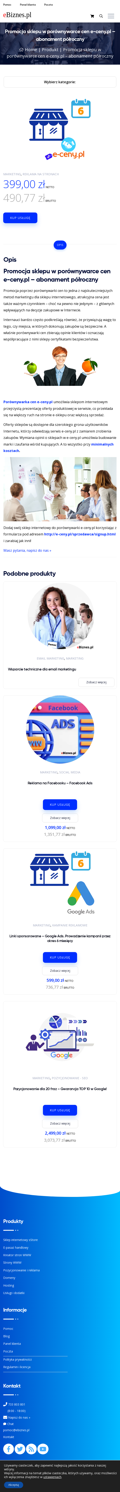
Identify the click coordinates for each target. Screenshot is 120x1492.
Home (28, 49)
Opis (60, 245)
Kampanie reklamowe (69, 925)
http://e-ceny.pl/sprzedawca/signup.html (80, 534)
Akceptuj (13, 1485)
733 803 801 (16, 1404)
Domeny (9, 1278)
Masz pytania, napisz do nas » (27, 550)
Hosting (8, 1285)
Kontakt (8, 1437)
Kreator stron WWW (17, 1255)
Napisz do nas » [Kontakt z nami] (19, 1417)
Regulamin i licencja (16, 1367)
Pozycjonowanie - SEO (70, 1078)
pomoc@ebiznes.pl (16, 1430)
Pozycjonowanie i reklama (21, 1270)
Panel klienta (12, 1344)
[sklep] (92, 16)
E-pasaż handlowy (15, 1247)
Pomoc (8, 1329)
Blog (6, 1336)
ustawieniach (52, 1477)
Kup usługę (20, 218)
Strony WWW (12, 1262)
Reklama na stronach (41, 174)
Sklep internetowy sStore (20, 1240)
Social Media (69, 772)
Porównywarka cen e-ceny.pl (28, 402)
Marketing (12, 174)
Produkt (50, 49)
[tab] (60, 245)
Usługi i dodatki (13, 1293)
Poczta (8, 1351)
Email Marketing (50, 658)
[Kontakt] (5, 1417)
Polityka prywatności (17, 1359)
